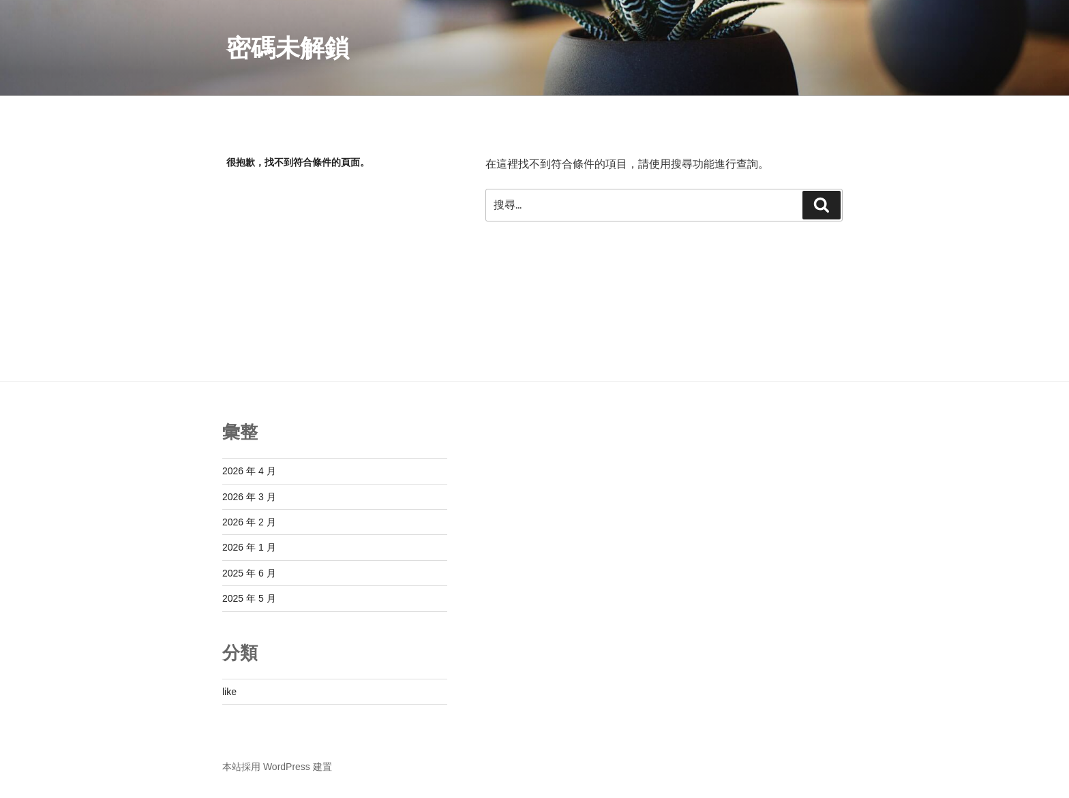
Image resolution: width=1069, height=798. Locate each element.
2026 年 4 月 (249, 470)
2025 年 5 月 (249, 598)
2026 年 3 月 (249, 496)
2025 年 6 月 (249, 573)
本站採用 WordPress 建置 (277, 766)
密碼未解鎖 (287, 48)
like (229, 691)
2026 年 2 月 (249, 522)
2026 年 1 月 (249, 547)
